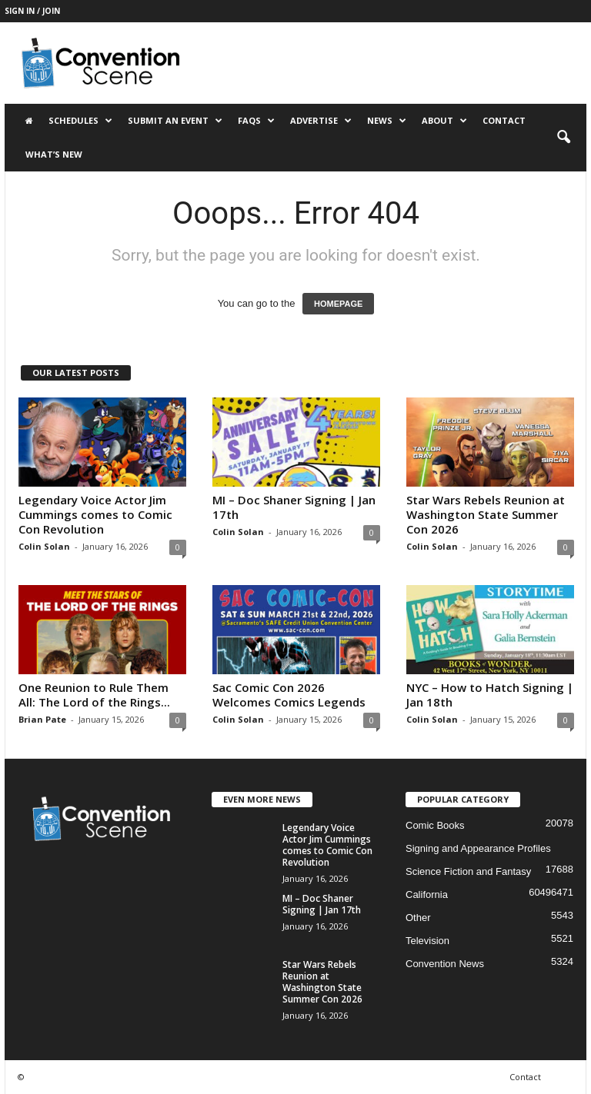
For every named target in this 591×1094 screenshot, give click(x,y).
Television (427, 940)
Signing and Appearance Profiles (478, 848)
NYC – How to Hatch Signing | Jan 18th (489, 695)
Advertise (321, 121)
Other (418, 917)
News (386, 121)
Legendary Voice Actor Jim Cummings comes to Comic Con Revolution (95, 514)
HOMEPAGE (338, 303)
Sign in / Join (32, 10)
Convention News (445, 963)
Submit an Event (175, 121)
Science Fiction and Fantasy (468, 871)
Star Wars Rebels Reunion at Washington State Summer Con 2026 (485, 514)
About (444, 121)
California (427, 894)
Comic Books (435, 825)
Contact (504, 120)
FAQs (256, 121)
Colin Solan (44, 546)
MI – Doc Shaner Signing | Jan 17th (294, 507)
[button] (563, 138)
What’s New (53, 154)
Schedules (80, 121)
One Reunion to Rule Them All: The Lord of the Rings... (94, 695)
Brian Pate (42, 719)
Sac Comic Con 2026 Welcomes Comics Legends (289, 695)
